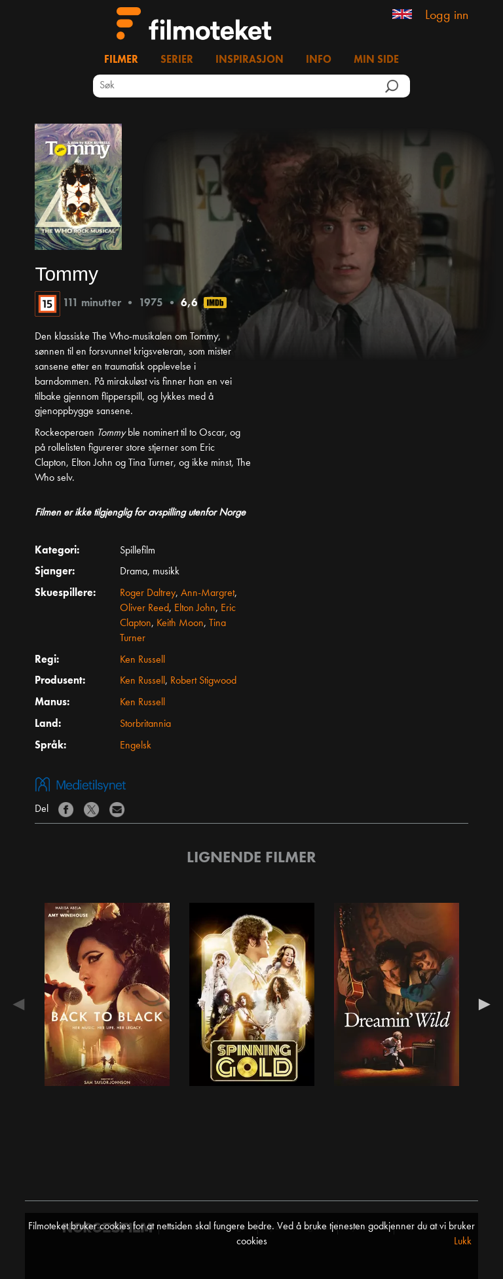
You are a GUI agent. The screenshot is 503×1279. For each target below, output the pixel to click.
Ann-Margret (207, 593)
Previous (22, 1004)
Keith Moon (180, 623)
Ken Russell (142, 660)
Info (318, 60)
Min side (376, 60)
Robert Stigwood (203, 681)
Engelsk (135, 746)
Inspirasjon (249, 60)
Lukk (463, 1241)
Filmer (121, 60)
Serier (176, 60)
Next (481, 1004)
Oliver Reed (144, 608)
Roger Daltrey (148, 593)
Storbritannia (145, 724)
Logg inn (446, 15)
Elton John (194, 608)
